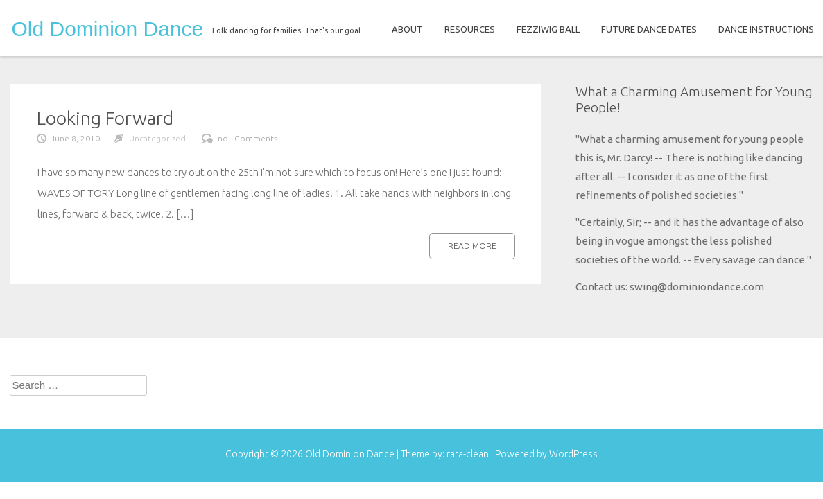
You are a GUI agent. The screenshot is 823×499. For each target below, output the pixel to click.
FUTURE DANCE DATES (649, 29)
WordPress (573, 453)
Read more (472, 245)
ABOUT (407, 29)
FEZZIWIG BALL (548, 29)
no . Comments (247, 138)
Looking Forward (105, 117)
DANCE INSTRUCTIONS (766, 29)
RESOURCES (469, 29)
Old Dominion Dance (108, 29)
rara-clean (469, 453)
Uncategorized (157, 138)
